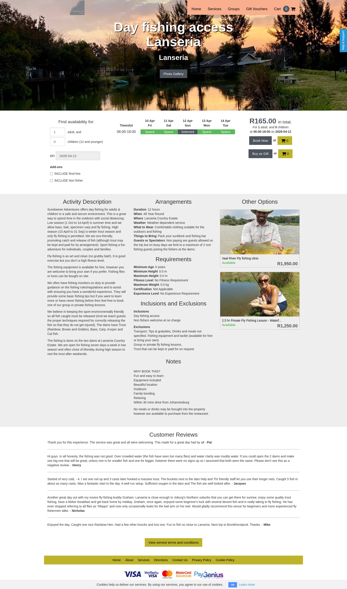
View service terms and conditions (173, 542)
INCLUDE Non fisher (66, 180)
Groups (233, 9)
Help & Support (343, 40)
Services (214, 9)
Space (150, 132)
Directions (161, 560)
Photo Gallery (174, 74)
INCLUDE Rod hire (65, 173)
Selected (187, 132)
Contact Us (179, 560)
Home (196, 9)
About (129, 560)
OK (233, 584)
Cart (284, 9)
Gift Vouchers (256, 9)
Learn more (247, 584)
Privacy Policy (201, 560)
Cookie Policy (225, 560)
